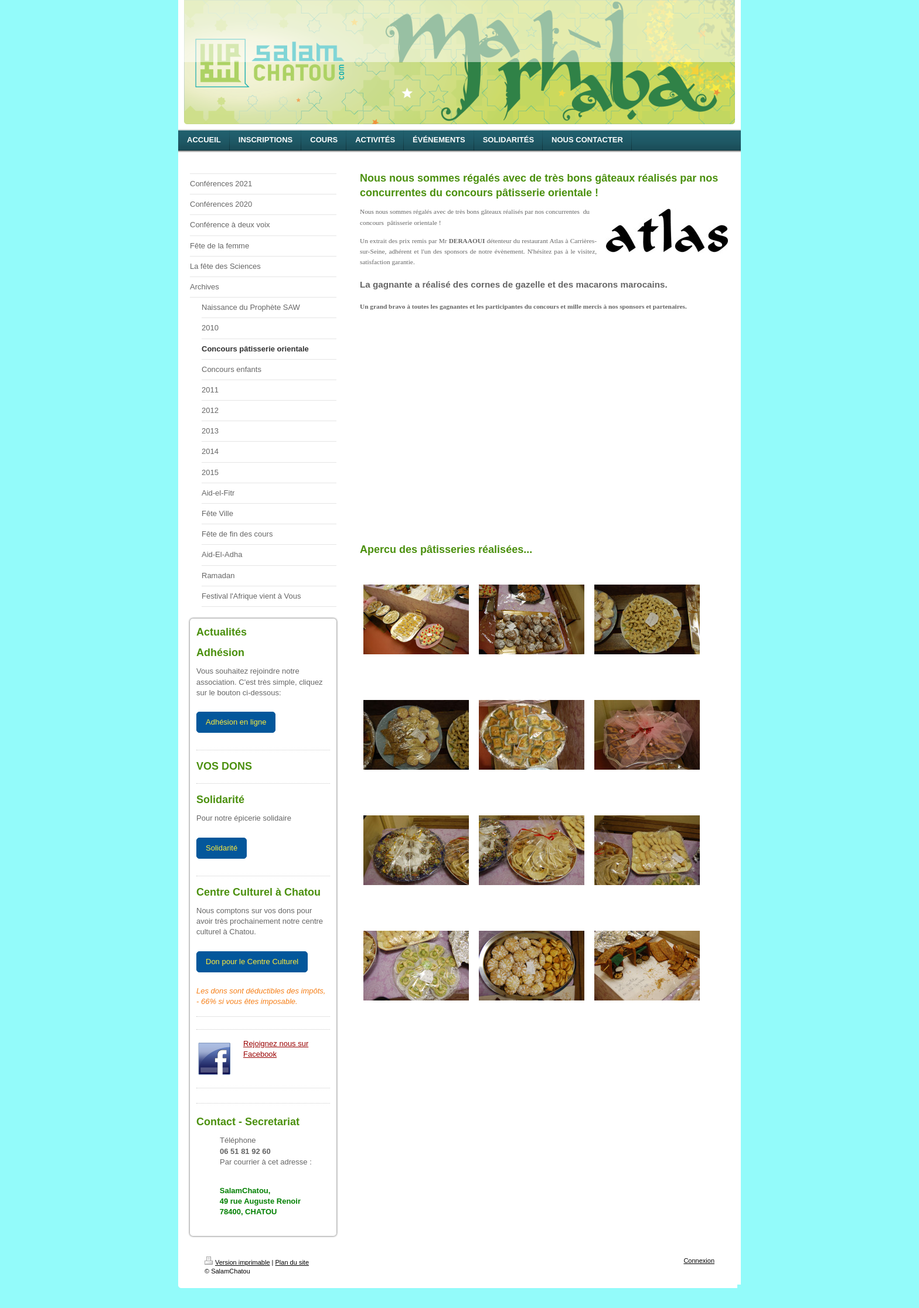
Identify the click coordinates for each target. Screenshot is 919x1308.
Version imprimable (237, 1262)
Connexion (698, 1260)
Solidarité (221, 847)
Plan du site (292, 1262)
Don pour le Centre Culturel (252, 961)
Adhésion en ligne (236, 722)
